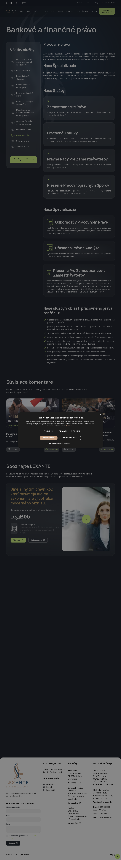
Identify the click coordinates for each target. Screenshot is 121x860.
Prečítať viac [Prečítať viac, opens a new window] (70, 426)
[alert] (60, 430)
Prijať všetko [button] (48, 438)
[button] (60, 444)
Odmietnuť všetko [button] (70, 438)
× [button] (100, 415)
